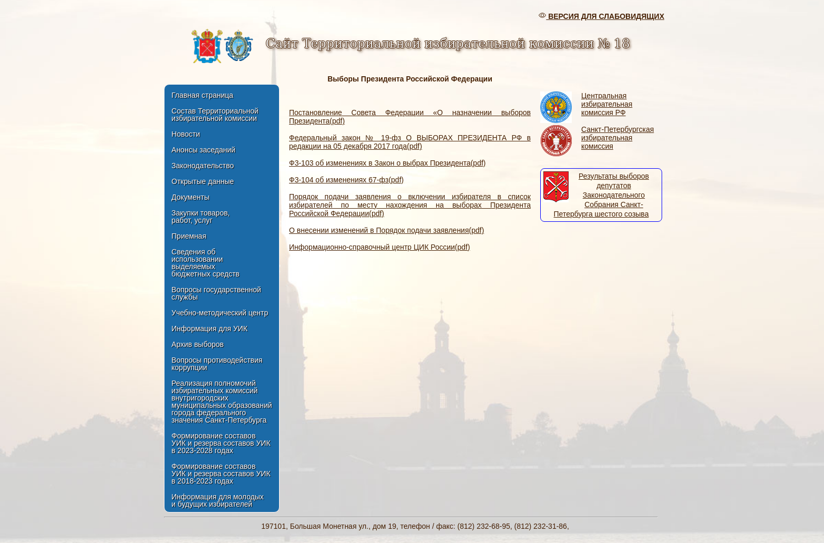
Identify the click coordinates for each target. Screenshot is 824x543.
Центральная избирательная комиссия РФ (606, 104)
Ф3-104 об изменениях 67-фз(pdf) (346, 180)
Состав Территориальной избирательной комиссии (214, 114)
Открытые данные (202, 181)
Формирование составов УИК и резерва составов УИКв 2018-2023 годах (220, 473)
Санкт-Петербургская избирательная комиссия (617, 137)
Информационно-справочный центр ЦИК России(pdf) (379, 247)
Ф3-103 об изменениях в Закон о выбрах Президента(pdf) (387, 163)
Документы (190, 197)
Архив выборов (197, 344)
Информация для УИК (209, 328)
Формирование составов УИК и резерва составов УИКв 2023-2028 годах (220, 443)
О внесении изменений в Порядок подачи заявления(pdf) (386, 230)
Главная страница (202, 95)
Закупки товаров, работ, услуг (200, 216)
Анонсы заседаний (203, 150)
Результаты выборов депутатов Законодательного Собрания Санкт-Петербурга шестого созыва (601, 195)
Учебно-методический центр (219, 313)
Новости (185, 134)
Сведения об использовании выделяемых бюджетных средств (205, 263)
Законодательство (202, 165)
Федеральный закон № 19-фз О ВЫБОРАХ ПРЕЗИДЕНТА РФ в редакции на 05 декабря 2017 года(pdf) (410, 142)
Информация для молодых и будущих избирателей (217, 500)
